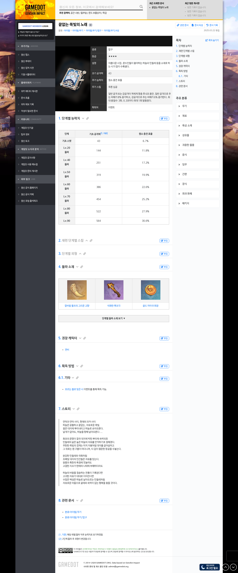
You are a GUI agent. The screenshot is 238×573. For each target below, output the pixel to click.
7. (59, 409)
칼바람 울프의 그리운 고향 (77, 306)
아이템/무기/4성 (111, 31)
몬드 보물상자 (95, 13)
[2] (60, 539)
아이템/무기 (77, 31)
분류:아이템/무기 (73, 512)
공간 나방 (75, 13)
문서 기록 (212, 25)
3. (59, 254)
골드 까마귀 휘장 (150, 306)
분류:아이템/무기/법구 (76, 517)
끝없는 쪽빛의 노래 (160, 7)
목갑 (105, 13)
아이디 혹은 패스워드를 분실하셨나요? (34, 36)
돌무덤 (84, 13)
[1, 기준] (104, 133)
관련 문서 (182, 25)
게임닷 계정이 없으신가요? (30, 32)
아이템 (67, 31)
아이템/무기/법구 (93, 31)
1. (59, 118)
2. (59, 240)
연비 (67, 350)
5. (59, 338)
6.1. (61, 378)
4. (59, 267)
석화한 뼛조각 (113, 306)
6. (59, 366)
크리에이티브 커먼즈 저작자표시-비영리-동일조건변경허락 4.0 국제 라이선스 (110, 549)
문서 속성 (197, 25)
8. (59, 500)
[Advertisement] (113, 41)
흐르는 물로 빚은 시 (74, 389)
